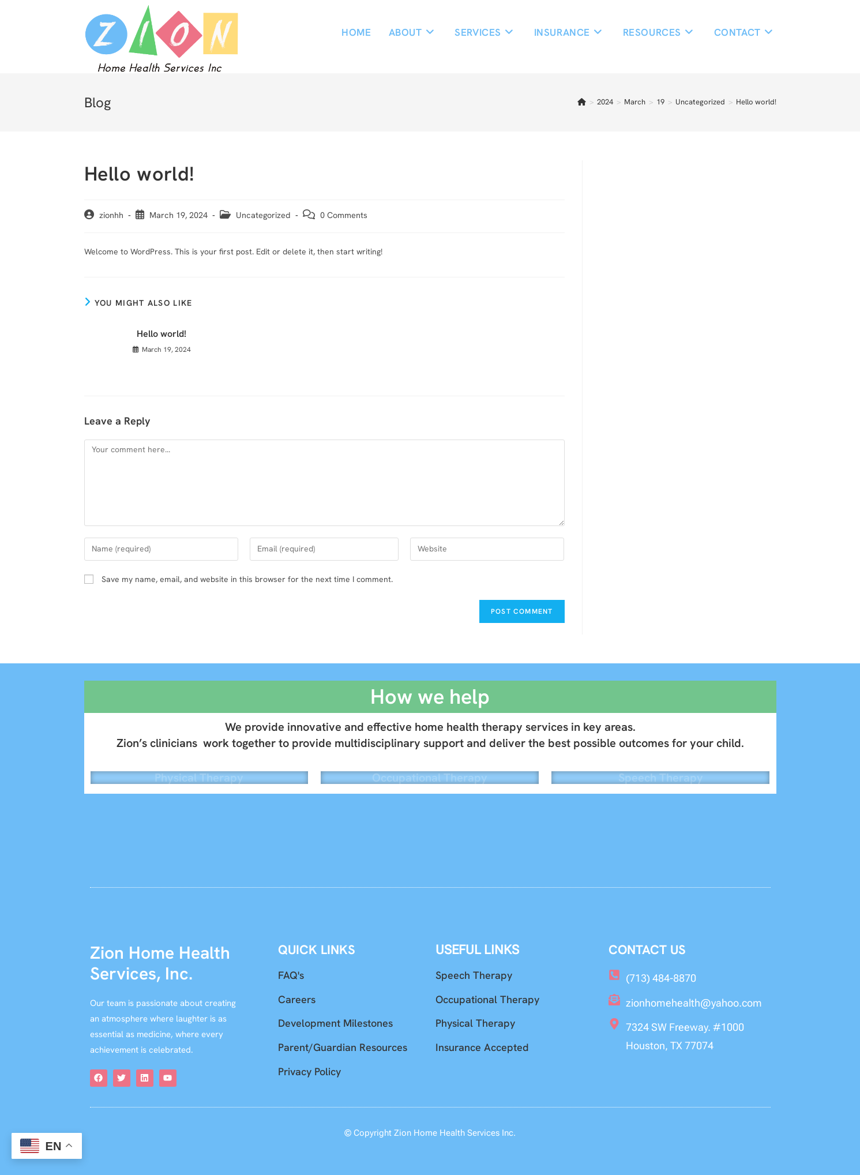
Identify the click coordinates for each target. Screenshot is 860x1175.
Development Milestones (335, 1023)
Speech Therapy (660, 769)
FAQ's (291, 975)
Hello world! (756, 102)
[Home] (581, 102)
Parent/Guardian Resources (342, 1047)
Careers (297, 999)
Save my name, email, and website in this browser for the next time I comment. (247, 580)
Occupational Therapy (429, 769)
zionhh (111, 214)
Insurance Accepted (482, 1047)
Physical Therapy (199, 769)
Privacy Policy (309, 1071)
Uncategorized (263, 214)
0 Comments (343, 214)
